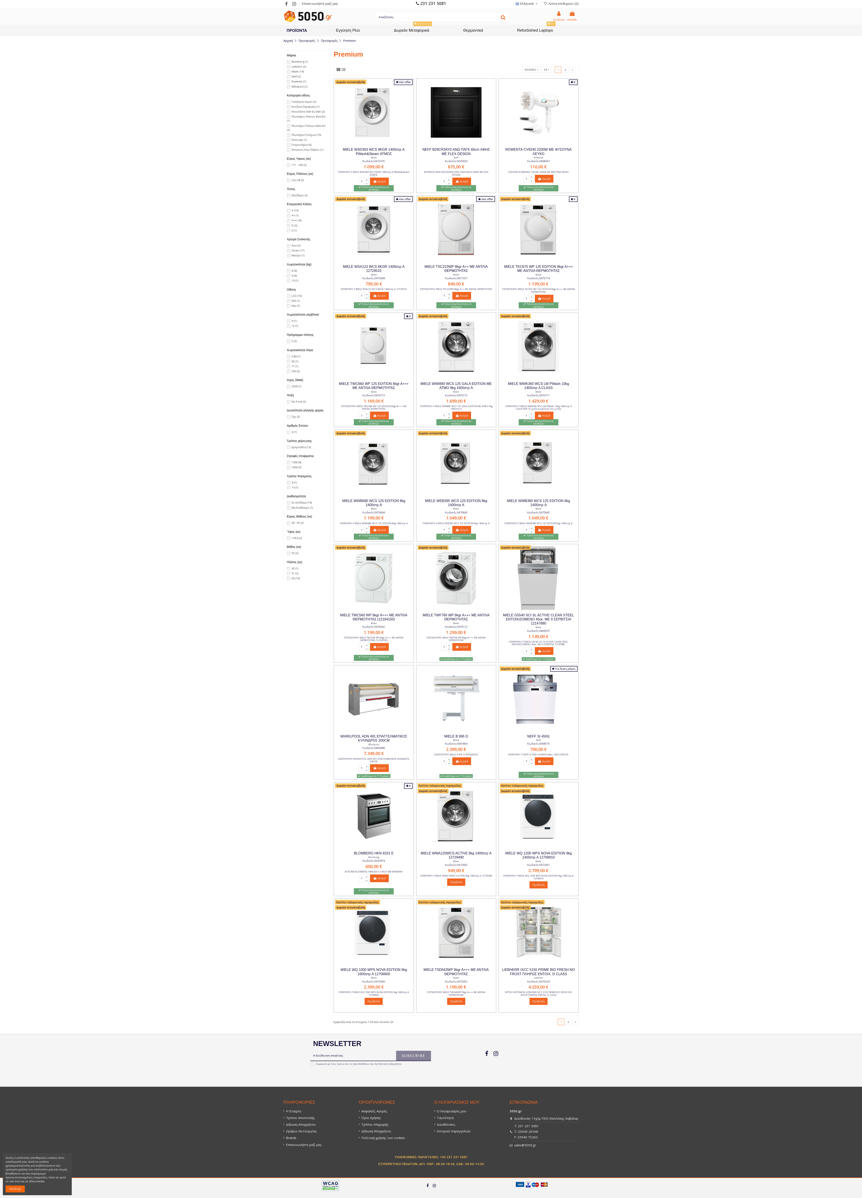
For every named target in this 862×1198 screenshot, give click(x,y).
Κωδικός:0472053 (456, 981)
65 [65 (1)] (295, 361)
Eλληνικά (527, 3)
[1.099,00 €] (374, 167)
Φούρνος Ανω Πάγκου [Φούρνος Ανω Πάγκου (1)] (307, 150)
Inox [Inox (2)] (296, 245)
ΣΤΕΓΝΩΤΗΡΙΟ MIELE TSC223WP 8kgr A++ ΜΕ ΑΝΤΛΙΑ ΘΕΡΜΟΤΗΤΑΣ (456, 289)
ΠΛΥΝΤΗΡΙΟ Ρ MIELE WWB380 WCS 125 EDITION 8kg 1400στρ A (538, 523)
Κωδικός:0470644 (373, 512)
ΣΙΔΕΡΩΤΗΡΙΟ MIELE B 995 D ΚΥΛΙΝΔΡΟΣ (456, 754)
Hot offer (403, 82)
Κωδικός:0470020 (456, 161)
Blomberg (373, 857)
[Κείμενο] (442, 17)
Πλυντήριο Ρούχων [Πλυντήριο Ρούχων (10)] (306, 135)
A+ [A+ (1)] (295, 215)
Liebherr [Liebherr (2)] (299, 66)
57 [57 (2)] (295, 573)
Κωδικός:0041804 (456, 743)
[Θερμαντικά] (473, 30)
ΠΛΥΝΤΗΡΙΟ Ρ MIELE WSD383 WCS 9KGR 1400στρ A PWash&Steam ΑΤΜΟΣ (374, 173)
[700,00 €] (538, 750)
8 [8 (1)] (294, 482)
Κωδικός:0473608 (373, 278)
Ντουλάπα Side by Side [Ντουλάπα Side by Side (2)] (308, 111)
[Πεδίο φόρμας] (361, 181)
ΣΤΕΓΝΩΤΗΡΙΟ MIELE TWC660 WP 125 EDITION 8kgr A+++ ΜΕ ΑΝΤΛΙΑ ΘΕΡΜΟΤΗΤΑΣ (373, 407)
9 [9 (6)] (294, 275)
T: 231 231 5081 (526, 1126)
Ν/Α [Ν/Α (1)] (296, 301)
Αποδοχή (15, 1189)
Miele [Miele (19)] (298, 71)
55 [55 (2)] (295, 553)
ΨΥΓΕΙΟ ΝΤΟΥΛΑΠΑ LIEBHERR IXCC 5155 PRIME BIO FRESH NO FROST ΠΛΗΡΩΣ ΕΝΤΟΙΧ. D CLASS (538, 993)
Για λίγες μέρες (564, 669)
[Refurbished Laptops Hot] (535, 30)
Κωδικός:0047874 (373, 861)
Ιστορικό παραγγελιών (454, 1131)
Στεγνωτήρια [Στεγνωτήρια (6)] (301, 145)
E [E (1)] (294, 230)
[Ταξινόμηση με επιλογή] (531, 70)
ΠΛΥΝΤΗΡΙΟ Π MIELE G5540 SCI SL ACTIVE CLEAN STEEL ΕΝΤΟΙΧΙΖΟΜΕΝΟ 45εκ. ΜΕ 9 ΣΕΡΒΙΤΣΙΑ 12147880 (538, 643)
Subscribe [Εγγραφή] (413, 1055)
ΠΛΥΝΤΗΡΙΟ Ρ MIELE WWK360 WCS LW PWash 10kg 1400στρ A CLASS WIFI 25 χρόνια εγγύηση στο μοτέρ (538, 407)
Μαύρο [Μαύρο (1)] (298, 255)
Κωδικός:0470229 (538, 981)
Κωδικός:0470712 (456, 395)
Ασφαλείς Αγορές (374, 1111)
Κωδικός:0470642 (538, 512)
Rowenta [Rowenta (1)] (299, 81)
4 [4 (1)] (294, 432)
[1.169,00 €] (374, 401)
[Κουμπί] (503, 17)
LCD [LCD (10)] (297, 296)
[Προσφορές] (306, 41)
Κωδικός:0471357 (456, 278)
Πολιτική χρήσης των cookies (383, 1138)
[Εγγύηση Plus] (348, 30)
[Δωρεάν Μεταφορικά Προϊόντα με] (411, 30)
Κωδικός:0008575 (538, 743)
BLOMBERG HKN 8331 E (374, 853)
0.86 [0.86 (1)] (296, 356)
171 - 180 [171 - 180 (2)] (299, 165)
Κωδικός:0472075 (373, 161)
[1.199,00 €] (538, 284)
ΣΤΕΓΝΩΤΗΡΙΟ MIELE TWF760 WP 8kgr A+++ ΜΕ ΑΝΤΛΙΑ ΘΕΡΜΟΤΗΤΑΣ (456, 639)
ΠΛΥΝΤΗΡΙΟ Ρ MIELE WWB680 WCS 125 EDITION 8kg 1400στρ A (374, 523)
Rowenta (538, 157)
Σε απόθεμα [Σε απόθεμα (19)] (302, 502)
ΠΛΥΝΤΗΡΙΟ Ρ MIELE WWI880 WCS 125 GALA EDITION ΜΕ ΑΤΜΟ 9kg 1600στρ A (456, 407)
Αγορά (379, 181)
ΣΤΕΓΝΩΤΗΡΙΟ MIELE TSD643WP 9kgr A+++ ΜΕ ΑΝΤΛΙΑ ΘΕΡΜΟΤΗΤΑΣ (456, 993)
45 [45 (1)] (295, 568)
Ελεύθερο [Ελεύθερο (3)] (300, 195)
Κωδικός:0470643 (456, 512)
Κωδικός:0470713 (373, 395)
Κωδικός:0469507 (538, 631)
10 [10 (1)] (295, 280)
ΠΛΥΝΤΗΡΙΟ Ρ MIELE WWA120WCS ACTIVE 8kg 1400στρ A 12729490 (456, 875)
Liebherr (538, 977)
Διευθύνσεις (446, 1124)
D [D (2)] (294, 225)
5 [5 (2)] (294, 341)
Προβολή (456, 882)
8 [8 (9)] (294, 271)
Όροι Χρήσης (371, 1118)
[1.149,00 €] (538, 637)
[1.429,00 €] (538, 401)
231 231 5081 (431, 3)
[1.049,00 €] (456, 518)
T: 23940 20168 (526, 1131)
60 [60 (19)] (296, 578)
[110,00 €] (538, 167)
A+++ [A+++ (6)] (296, 220)
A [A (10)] (295, 210)
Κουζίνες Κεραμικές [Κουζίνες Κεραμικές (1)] (305, 106)
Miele (374, 157)
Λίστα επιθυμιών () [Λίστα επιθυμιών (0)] (561, 3)
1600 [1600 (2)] (296, 467)
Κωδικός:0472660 (373, 981)
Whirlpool (373, 744)
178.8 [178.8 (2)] (297, 538)
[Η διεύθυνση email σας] (353, 1056)
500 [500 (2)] (296, 371)
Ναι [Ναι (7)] (296, 306)
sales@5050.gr (525, 1145)
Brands (291, 1138)
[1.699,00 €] (456, 401)
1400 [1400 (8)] (296, 462)
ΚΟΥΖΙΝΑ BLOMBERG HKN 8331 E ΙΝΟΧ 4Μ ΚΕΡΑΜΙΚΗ (374, 871)
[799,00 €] (373, 284)
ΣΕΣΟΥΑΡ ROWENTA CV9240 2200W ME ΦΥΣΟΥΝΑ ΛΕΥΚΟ (538, 172)
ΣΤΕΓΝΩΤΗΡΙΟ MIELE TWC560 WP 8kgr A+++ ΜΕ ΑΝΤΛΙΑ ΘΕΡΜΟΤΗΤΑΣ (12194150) (373, 639)
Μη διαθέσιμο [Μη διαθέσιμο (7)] (302, 508)
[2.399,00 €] (456, 750)
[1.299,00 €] (456, 633)
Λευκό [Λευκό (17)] (298, 250)
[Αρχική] (288, 41)
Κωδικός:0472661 (538, 865)
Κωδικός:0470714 (538, 278)
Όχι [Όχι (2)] (296, 416)
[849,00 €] (456, 284)
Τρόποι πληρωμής (375, 1124)
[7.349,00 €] (374, 754)
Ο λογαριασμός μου (451, 1111)
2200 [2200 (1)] (296, 386)
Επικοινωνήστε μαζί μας (320, 3)
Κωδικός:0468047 (538, 161)
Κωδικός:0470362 (373, 627)
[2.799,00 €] (538, 871)
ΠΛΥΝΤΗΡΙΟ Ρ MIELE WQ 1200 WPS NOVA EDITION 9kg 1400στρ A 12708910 (538, 877)
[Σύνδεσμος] (286, 4)
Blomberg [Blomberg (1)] (300, 62)
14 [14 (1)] (295, 487)
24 (546, 69)
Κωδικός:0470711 (538, 395)
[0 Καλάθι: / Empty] (572, 16)
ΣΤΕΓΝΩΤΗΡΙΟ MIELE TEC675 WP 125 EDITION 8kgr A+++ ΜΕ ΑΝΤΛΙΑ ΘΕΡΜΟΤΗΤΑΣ (538, 290)
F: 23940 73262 (526, 1137)
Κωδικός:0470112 (456, 627)
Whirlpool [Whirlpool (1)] (299, 86)
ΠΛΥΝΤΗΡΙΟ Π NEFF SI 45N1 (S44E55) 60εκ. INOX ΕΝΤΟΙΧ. (538, 754)
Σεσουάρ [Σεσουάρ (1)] (299, 140)
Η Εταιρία (293, 1111)
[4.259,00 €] (538, 987)
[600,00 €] (373, 867)
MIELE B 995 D (456, 736)
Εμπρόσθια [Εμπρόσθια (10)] (301, 447)
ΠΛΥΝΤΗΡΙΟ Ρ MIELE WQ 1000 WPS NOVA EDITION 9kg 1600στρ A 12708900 (374, 993)
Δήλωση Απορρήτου (301, 1124)
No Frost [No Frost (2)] (299, 401)
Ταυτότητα (445, 1118)
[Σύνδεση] (559, 16)
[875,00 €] (456, 167)
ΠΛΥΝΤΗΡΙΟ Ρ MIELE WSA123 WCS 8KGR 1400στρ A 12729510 (374, 289)
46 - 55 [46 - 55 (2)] (297, 523)
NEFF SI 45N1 (538, 736)
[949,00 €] (456, 871)
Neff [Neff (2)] (296, 76)
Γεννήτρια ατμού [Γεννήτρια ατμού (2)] (304, 102)
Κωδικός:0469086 (373, 748)
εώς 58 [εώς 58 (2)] (298, 180)
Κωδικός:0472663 (456, 865)
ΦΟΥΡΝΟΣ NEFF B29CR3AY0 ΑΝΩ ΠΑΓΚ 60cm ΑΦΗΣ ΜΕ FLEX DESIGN (456, 173)
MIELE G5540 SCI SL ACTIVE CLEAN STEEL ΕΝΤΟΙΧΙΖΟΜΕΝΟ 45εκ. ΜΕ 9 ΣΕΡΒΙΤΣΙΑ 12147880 (538, 619)
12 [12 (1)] (295, 326)
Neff (456, 157)
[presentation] (339, 1075)
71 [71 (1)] (295, 366)
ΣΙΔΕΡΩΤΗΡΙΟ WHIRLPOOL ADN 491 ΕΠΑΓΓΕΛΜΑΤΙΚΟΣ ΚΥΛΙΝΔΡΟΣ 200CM (373, 760)
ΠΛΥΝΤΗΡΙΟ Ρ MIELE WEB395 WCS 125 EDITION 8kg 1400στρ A (456, 523)
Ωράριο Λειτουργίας (301, 1131)
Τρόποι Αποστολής (300, 1118)
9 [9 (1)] (294, 321)
